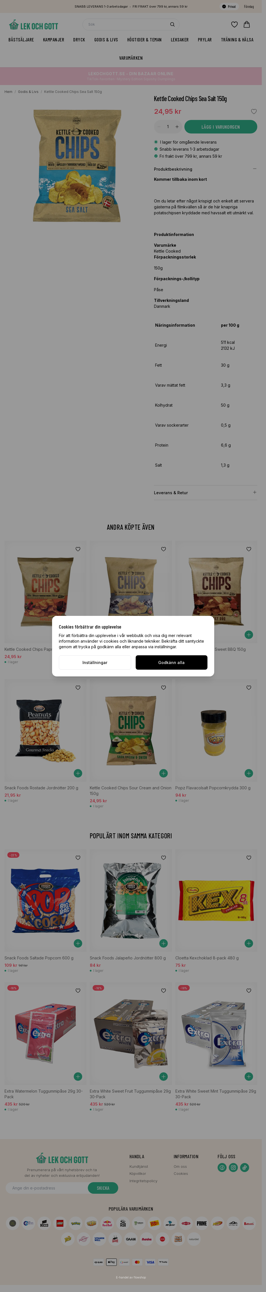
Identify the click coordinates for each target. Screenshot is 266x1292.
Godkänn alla (171, 662)
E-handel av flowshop (131, 1277)
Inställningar (94, 662)
